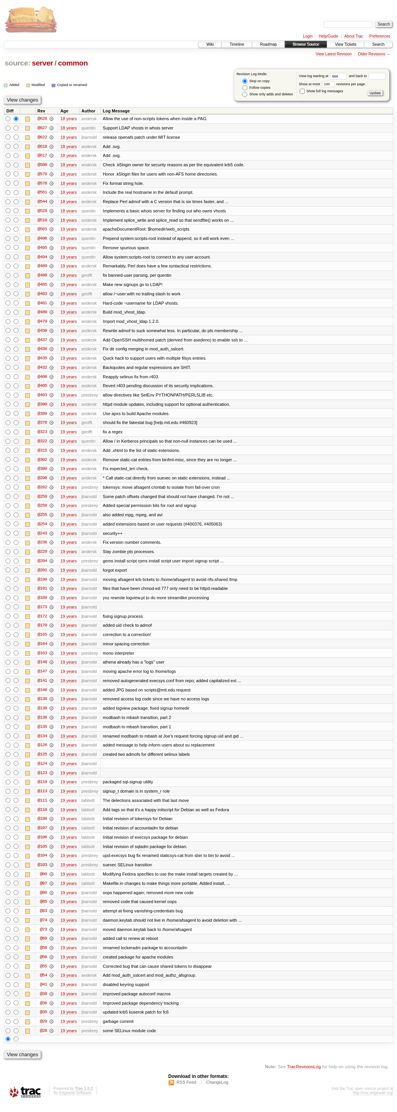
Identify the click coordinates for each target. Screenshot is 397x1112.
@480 (42, 314)
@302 (42, 463)
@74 (43, 928)
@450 (42, 332)
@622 (42, 137)
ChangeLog (217, 1091)
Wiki (210, 44)
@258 (42, 509)
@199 (42, 584)
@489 (42, 267)
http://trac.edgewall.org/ (373, 1102)
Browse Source (306, 44)
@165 (42, 639)
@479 (42, 323)
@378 (42, 425)
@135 (42, 732)
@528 (42, 212)
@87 (43, 891)
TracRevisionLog (304, 1075)
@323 (42, 435)
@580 (42, 165)
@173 (42, 612)
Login (307, 36)
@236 (42, 546)
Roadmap (268, 44)
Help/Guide (328, 36)
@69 (43, 946)
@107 (42, 835)
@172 (42, 621)
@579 (42, 174)
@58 (43, 956)
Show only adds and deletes (267, 94)
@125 (42, 760)
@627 (42, 128)
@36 (43, 1012)
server (42, 63)
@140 (42, 695)
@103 (42, 872)
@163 (42, 658)
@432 (42, 370)
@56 (43, 965)
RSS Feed (186, 1091)
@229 (42, 556)
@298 (42, 481)
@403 (42, 398)
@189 (42, 602)
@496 (42, 239)
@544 (42, 202)
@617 (42, 156)
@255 (42, 518)
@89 (43, 881)
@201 (42, 574)
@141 (42, 686)
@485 (42, 286)
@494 (42, 258)
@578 (42, 184)
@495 (42, 249)
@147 (42, 677)
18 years (68, 118)
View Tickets (345, 44)
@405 (42, 388)
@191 (42, 593)
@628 (42, 119)
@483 (42, 295)
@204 (42, 565)
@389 (42, 416)
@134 (42, 742)
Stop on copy (255, 81)
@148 (42, 667)
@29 (43, 1030)
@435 (42, 360)
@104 (42, 863)
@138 (42, 714)
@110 (42, 816)
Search (378, 44)
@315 (42, 453)
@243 (42, 537)
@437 (42, 342)
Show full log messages (321, 91)
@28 (43, 1039)
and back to (367, 76)
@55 (43, 974)
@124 (42, 770)
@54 (43, 984)
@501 (42, 230)
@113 (42, 798)
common (73, 63)
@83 (43, 918)
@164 (42, 649)
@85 (43, 909)
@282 (42, 491)
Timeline (237, 44)
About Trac (353, 36)
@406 (42, 379)
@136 (42, 723)
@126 (42, 751)
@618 (42, 146)
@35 (43, 1021)
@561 (42, 193)
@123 (42, 779)
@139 (42, 705)
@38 (43, 1002)
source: (17, 63)
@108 (42, 825)
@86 (43, 900)
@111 (42, 807)
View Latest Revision (334, 54)
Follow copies (256, 87)
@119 (42, 788)
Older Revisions (371, 54)
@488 (42, 277)
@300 (42, 472)
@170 (42, 630)
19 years (68, 230)
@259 (42, 500)
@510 (42, 221)
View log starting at (324, 76)
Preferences (379, 36)
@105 (42, 853)
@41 (43, 993)
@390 (42, 407)
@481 (42, 305)
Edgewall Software (75, 1102)
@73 (43, 937)
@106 (42, 844)
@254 (42, 528)
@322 (42, 444)
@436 (42, 351)
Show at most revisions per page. (332, 84)
